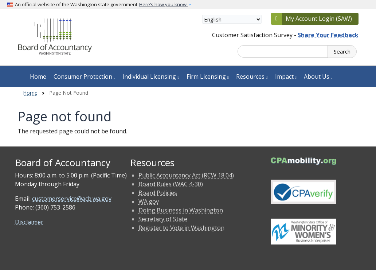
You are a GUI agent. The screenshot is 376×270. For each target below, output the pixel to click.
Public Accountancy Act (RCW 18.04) (186, 175)
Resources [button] (251, 77)
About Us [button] (318, 77)
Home (38, 77)
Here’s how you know (163, 4)
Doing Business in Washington (180, 210)
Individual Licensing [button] (150, 77)
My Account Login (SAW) (319, 19)
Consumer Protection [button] (84, 77)
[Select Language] (232, 19)
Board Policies (157, 193)
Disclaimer (29, 222)
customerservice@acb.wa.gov (71, 199)
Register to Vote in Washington (181, 228)
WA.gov (148, 201)
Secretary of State (162, 219)
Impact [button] (286, 77)
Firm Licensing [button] (208, 77)
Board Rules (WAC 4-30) (170, 184)
